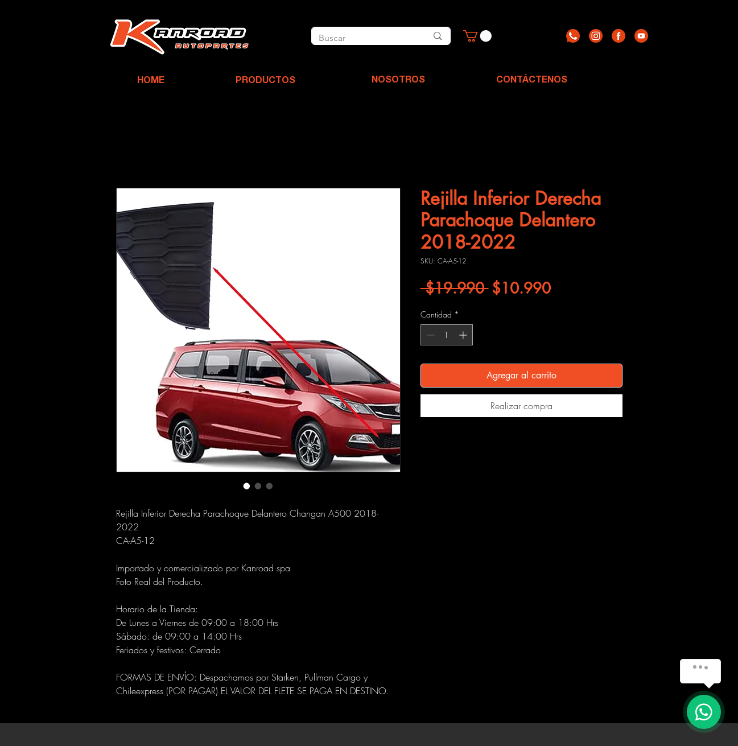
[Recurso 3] (618, 36)
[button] (477, 36)
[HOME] (151, 81)
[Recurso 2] (596, 36)
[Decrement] (429, 335)
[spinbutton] (446, 335)
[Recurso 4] (641, 36)
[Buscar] (360, 38)
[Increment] (464, 335)
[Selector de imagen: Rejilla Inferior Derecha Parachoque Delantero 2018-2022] (247, 486)
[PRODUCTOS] (265, 81)
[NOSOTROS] (398, 80)
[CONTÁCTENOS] (532, 80)
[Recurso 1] (573, 36)
